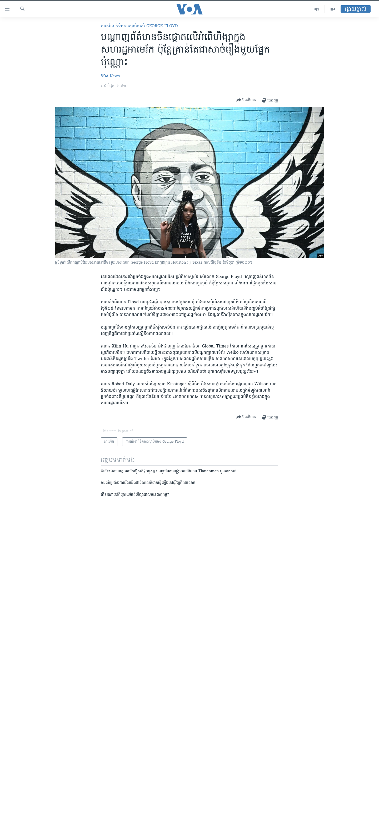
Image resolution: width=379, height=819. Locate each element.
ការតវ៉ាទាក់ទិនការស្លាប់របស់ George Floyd (139, 26)
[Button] (246, 100)
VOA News (110, 76)
